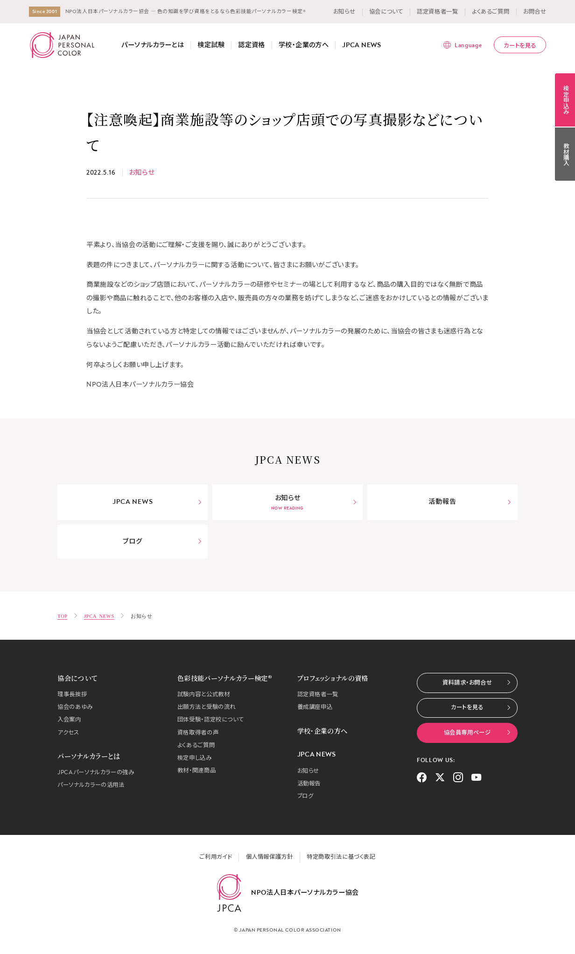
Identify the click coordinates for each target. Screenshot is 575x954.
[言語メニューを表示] (462, 45)
